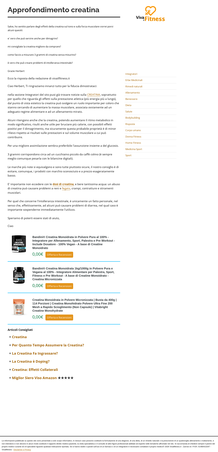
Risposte (130, 124)
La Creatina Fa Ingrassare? (35, 353)
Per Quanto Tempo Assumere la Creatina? (48, 345)
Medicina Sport (133, 149)
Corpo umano (133, 130)
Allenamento (132, 92)
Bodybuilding (132, 117)
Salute (128, 111)
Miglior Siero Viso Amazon (43, 378)
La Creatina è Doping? (30, 361)
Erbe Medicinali (133, 80)
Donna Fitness (133, 136)
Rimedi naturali (133, 86)
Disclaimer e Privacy (22, 450)
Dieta (128, 105)
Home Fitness (133, 142)
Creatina (19, 337)
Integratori (131, 74)
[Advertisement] (64, 404)
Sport (128, 155)
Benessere (131, 99)
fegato (66, 188)
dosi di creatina (63, 184)
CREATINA (93, 95)
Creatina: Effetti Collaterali (35, 370)
